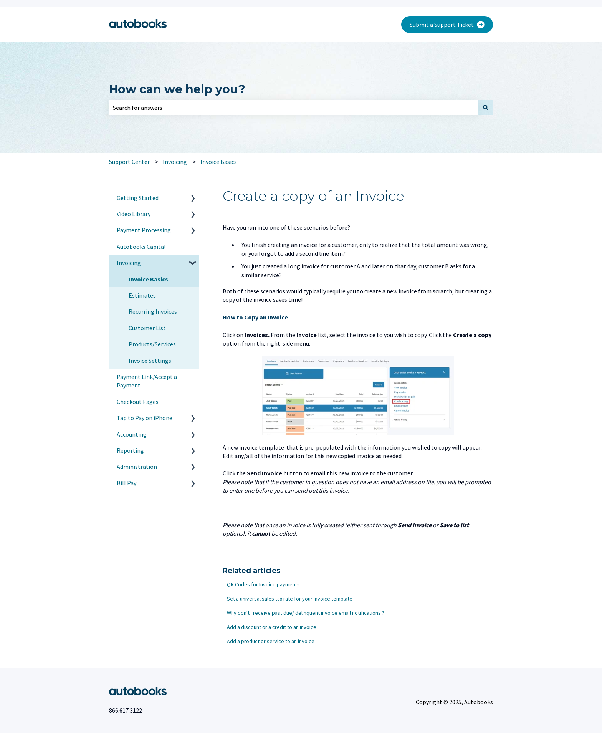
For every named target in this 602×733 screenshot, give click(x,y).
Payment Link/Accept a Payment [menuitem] (147, 381)
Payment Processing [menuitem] (144, 230)
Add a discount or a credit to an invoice (271, 627)
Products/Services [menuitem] (152, 344)
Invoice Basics (218, 161)
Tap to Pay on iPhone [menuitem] (144, 418)
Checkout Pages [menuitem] (138, 401)
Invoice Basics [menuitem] (148, 279)
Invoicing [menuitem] (129, 262)
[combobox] (293, 107)
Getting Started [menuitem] (138, 198)
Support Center (129, 161)
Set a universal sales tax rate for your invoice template (289, 598)
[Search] (485, 107)
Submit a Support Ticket (447, 24)
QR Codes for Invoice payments (263, 584)
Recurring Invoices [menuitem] (153, 311)
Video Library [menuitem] (133, 214)
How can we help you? (177, 89)
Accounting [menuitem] (132, 434)
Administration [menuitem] (137, 466)
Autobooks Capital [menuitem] (141, 246)
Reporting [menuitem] (130, 450)
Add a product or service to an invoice (270, 641)
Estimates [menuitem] (142, 295)
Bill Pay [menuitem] (126, 483)
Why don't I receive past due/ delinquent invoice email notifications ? (305, 612)
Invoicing (175, 161)
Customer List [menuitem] (147, 328)
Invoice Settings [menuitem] (150, 360)
